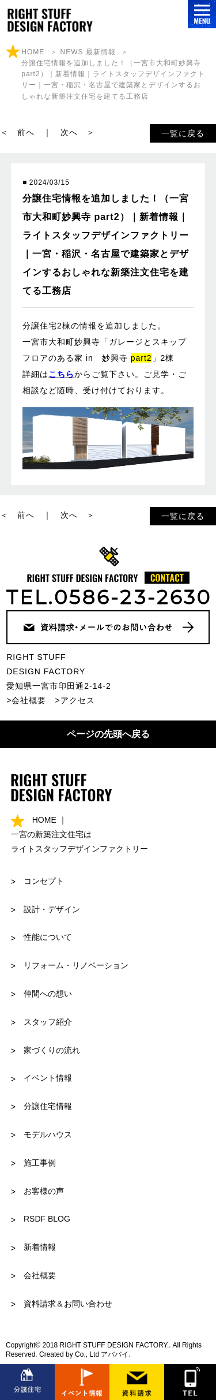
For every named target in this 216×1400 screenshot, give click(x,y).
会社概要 (29, 700)
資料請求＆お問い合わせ (68, 1303)
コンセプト (44, 881)
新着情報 (40, 1247)
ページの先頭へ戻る (108, 734)
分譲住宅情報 (48, 1106)
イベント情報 (48, 1077)
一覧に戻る (182, 133)
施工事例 (40, 1162)
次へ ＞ (77, 132)
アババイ (114, 1354)
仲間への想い (48, 993)
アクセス (77, 700)
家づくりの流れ (52, 1050)
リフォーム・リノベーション (76, 965)
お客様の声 (44, 1191)
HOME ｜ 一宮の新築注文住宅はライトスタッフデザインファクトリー (79, 834)
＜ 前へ (17, 132)
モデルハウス (48, 1134)
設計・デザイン (52, 909)
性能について (48, 937)
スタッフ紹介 (48, 1021)
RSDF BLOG (47, 1218)
